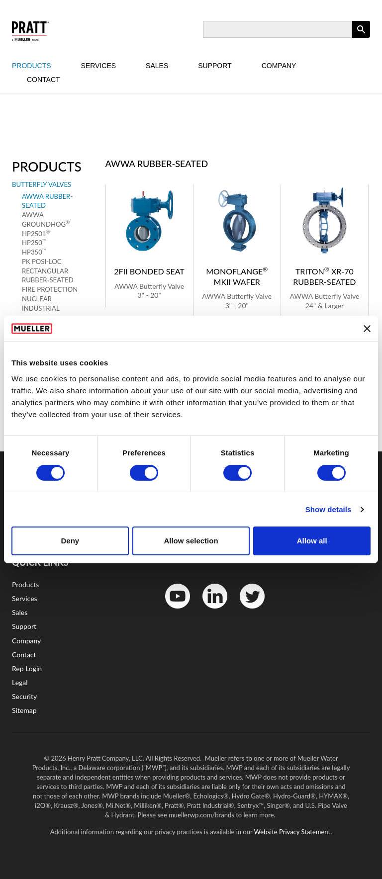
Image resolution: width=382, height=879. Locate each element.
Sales (157, 66)
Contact (43, 80)
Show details (328, 509)
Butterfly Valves (41, 184)
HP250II (36, 233)
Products (31, 66)
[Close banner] (367, 328)
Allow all (312, 540)
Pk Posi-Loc (42, 261)
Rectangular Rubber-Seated (47, 275)
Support (214, 66)
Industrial (41, 308)
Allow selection (191, 540)
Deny (70, 540)
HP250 (34, 242)
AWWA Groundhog (46, 219)
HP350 (34, 252)
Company (279, 66)
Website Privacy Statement (292, 832)
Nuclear (37, 299)
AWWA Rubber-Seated (47, 201)
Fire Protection (50, 289)
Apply (361, 37)
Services (98, 66)
